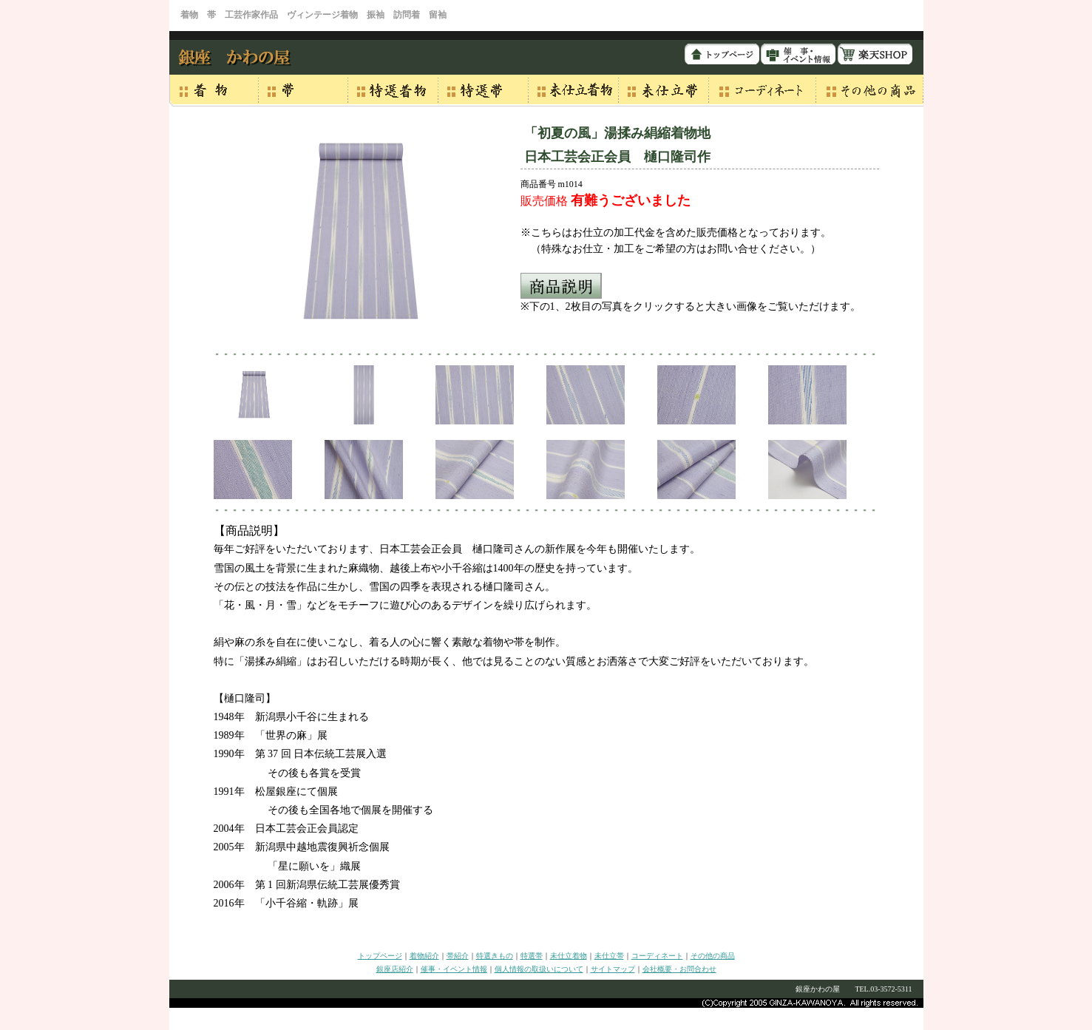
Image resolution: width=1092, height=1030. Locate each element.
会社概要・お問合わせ (679, 969)
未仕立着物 (568, 956)
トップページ (380, 956)
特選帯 (531, 956)
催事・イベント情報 (454, 969)
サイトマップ (613, 969)
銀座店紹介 (394, 969)
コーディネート (657, 956)
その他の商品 (713, 956)
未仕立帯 (609, 956)
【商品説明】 (249, 530)
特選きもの (494, 956)
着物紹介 (424, 956)
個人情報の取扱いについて (539, 969)
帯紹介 (458, 956)
